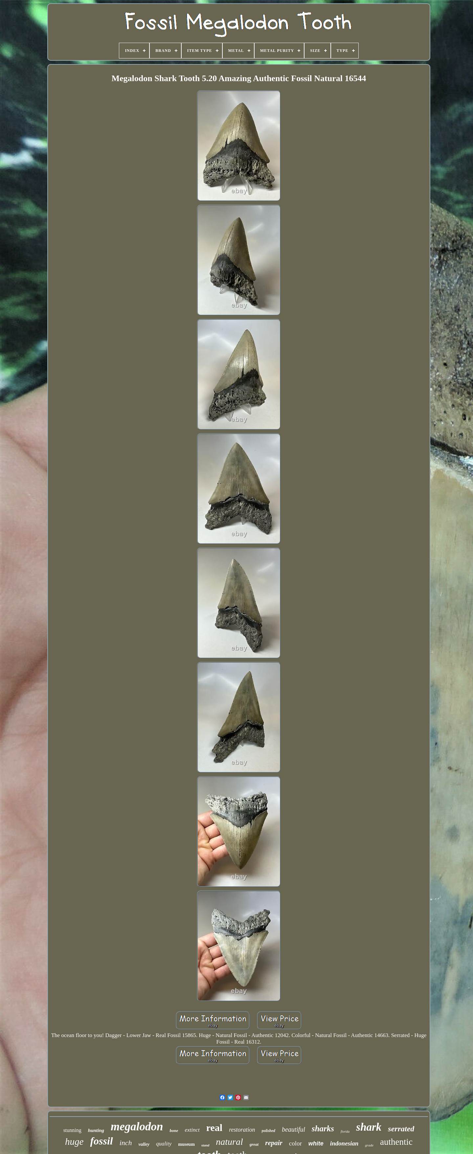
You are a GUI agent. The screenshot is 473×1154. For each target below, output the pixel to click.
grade (369, 1145)
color (295, 1143)
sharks (323, 1128)
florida (345, 1131)
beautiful (293, 1129)
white (316, 1143)
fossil (101, 1141)
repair (273, 1143)
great (254, 1144)
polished (268, 1130)
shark (368, 1127)
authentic (396, 1142)
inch (126, 1143)
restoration (242, 1129)
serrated (401, 1128)
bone (173, 1130)
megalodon (137, 1126)
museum (186, 1144)
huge (74, 1141)
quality (163, 1144)
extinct (192, 1130)
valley (144, 1144)
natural (229, 1142)
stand (205, 1145)
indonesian (344, 1143)
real (214, 1127)
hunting (96, 1130)
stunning (72, 1130)
